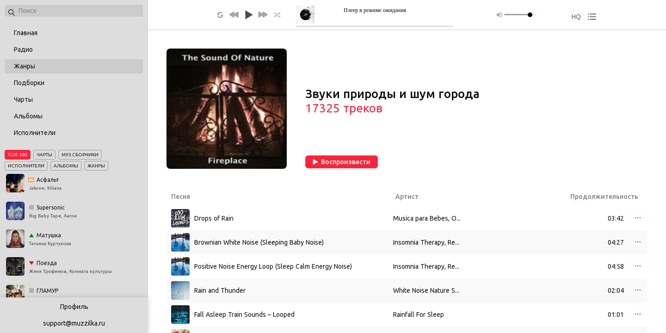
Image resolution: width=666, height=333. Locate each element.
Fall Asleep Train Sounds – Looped (244, 314)
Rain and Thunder (220, 290)
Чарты (23, 99)
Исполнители (35, 132)
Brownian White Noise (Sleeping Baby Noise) (259, 242)
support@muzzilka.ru (74, 323)
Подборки (29, 82)
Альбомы (28, 116)
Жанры (24, 66)
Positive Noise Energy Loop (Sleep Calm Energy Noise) (273, 266)
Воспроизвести (341, 162)
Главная (25, 33)
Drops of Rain (214, 218)
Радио (23, 49)
